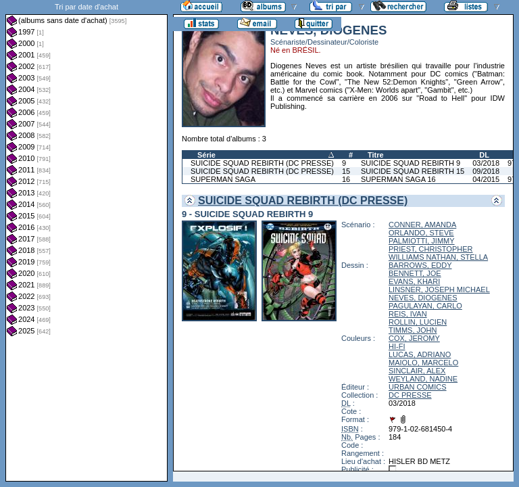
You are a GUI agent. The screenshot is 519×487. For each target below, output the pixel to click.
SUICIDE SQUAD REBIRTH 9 (410, 163)
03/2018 (485, 163)
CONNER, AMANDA (422, 225)
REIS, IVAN (408, 314)
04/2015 (485, 179)
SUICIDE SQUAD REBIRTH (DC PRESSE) (262, 163)
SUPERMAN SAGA (223, 179)
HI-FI (397, 346)
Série (206, 155)
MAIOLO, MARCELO (423, 362)
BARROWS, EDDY (420, 265)
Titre (376, 155)
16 (346, 179)
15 (346, 171)
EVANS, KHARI (414, 281)
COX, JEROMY (414, 338)
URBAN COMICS (418, 387)
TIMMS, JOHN (413, 330)
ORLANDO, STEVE (421, 233)
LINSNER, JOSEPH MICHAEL (439, 289)
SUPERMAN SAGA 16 (398, 179)
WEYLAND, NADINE (423, 379)
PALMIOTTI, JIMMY (422, 241)
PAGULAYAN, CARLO (425, 306)
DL (484, 155)
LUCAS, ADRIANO (420, 354)
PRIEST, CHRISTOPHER (431, 249)
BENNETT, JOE (415, 273)
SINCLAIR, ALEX (417, 371)
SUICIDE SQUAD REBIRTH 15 (412, 171)
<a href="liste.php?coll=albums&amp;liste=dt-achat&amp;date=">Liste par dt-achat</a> (86, 241)
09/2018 (485, 171)
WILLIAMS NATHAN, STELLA (438, 257)
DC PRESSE (410, 395)
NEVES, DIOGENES (423, 298)
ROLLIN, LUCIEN (418, 322)
